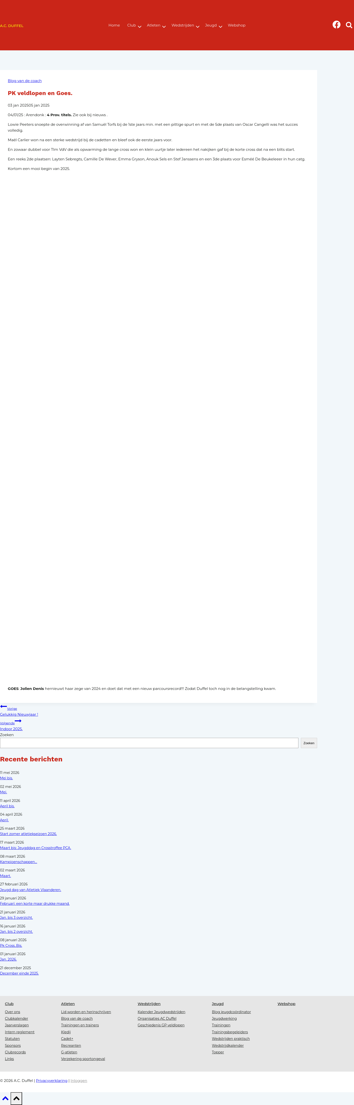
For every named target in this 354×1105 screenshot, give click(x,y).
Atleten (68, 1003)
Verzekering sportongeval (83, 1059)
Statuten (12, 1038)
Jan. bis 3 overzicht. (16, 917)
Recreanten (71, 1045)
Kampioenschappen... (18, 862)
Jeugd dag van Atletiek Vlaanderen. (30, 890)
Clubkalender (16, 1018)
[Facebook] (337, 26)
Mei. (3, 792)
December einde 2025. (19, 973)
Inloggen (79, 1080)
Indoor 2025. (158, 724)
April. (4, 820)
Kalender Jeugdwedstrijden (161, 1012)
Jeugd (218, 1003)
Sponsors (13, 1045)
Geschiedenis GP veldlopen (161, 1025)
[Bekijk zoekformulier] (349, 26)
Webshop (286, 1003)
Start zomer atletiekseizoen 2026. (28, 834)
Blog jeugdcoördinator (231, 1012)
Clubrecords (15, 1052)
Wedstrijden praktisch (231, 1038)
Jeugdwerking (224, 1018)
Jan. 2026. (8, 959)
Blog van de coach (25, 80)
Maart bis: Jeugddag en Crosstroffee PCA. (35, 848)
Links (9, 1059)
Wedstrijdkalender (228, 1045)
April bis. (7, 806)
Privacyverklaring (52, 1080)
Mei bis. (6, 778)
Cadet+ (67, 1038)
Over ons (12, 1012)
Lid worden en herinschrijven (86, 1012)
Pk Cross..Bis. (11, 945)
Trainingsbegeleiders (230, 1032)
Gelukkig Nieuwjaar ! (158, 710)
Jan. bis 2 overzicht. (16, 931)
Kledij (66, 1032)
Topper (218, 1052)
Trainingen (221, 1025)
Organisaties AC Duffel (157, 1018)
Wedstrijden (149, 1003)
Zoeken (7, 734)
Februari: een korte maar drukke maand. (35, 903)
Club (9, 1003)
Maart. (5, 876)
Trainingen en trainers (80, 1025)
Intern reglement (19, 1032)
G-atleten (69, 1052)
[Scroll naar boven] (5, 1100)
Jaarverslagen (17, 1025)
